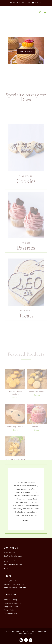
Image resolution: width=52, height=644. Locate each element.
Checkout (26, 3)
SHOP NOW (26, 51)
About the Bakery (10, 600)
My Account (15, 3)
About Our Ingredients (12, 603)
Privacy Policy (9, 610)
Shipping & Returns (11, 606)
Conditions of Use (10, 613)
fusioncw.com (25, 634)
